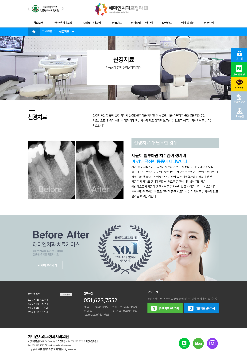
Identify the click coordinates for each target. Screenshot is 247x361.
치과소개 (38, 22)
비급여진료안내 (91, 341)
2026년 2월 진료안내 (38, 312)
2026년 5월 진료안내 (38, 299)
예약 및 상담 (187, 22)
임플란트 (117, 22)
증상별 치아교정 (92, 22)
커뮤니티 (209, 22)
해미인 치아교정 (63, 22)
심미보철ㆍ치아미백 (142, 22)
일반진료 (166, 22)
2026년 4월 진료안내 (38, 304)
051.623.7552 (100, 300)
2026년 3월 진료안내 (38, 308)
